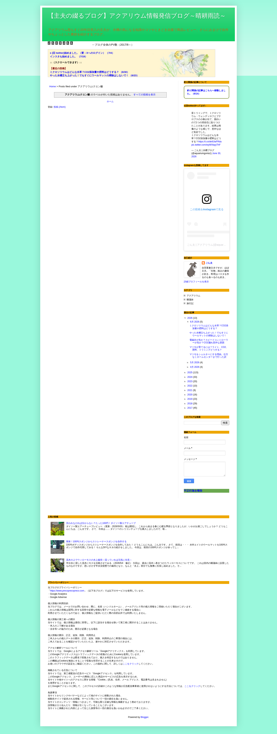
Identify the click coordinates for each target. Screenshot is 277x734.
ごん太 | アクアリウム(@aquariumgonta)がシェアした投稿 (221, 244)
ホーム (110, 101)
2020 (190, 394)
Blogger (144, 717)
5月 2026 (195, 362)
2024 (190, 377)
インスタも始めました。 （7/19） (68, 56)
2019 (190, 399)
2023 (190, 381)
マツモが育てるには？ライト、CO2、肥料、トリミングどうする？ (209, 348)
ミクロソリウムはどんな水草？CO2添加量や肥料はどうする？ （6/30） (89, 72)
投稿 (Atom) (60, 107)
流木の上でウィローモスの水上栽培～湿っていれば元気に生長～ (99, 560)
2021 (190, 390)
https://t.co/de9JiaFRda (209, 141)
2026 (190, 318)
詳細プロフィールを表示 (196, 281)
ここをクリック (130, 663)
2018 (190, 403)
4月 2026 (195, 367)
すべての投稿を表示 (144, 94)
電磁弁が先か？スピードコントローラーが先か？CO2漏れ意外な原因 (209, 341)
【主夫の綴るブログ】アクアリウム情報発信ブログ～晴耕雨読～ (137, 15)
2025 (190, 372)
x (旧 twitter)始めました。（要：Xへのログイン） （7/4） (82, 52)
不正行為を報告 (193, 490)
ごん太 (209, 263)
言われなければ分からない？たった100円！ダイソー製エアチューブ (101, 523)
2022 (190, 385)
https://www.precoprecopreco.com (67, 590)
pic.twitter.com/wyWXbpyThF (206, 144)
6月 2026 (195, 321)
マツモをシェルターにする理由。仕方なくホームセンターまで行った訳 (209, 355)
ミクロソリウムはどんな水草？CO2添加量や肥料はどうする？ (209, 327)
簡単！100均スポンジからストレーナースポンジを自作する (96, 541)
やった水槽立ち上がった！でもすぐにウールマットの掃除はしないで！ (209, 334)
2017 (190, 408)
